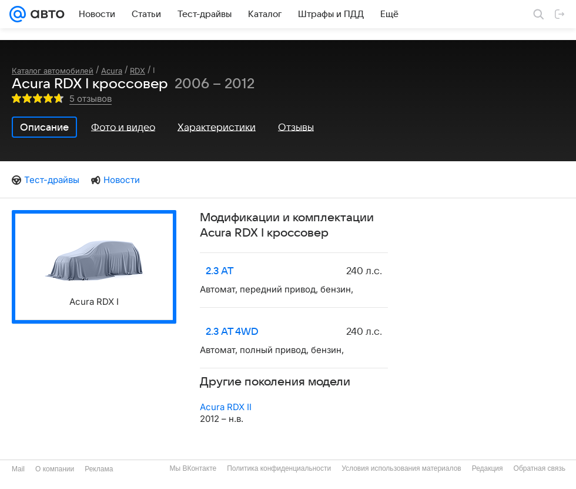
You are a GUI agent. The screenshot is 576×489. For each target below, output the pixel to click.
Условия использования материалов (401, 468)
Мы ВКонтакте (192, 468)
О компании (54, 469)
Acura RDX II (226, 407)
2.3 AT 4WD (232, 332)
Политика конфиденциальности (279, 468)
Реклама (99, 469)
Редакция (487, 468)
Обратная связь (539, 468)
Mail (18, 469)
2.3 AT (220, 271)
